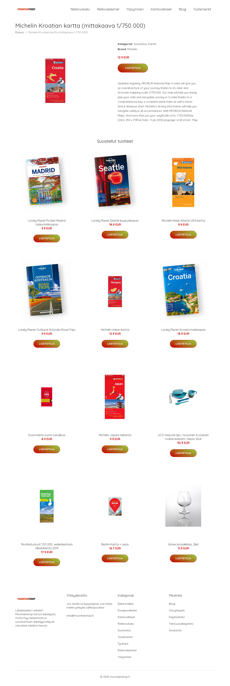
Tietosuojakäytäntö (181, 626)
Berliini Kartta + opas (115, 547)
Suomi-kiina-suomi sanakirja (46, 438)
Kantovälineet (161, 11)
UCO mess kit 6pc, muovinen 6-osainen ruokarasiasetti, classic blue (183, 440)
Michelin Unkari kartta (115, 333)
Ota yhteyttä (177, 613)
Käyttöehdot (177, 620)
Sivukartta (175, 633)
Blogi (182, 11)
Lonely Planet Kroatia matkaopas (183, 333)
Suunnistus (140, 47)
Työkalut (123, 646)
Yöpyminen (135, 11)
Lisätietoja (133, 71)
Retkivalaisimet (108, 11)
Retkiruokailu (80, 11)
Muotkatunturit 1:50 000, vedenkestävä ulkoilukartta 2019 (46, 549)
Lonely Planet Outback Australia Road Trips (46, 333)
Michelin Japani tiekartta (115, 438)
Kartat (152, 47)
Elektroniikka (126, 607)
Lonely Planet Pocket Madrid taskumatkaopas (46, 225)
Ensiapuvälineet (127, 613)
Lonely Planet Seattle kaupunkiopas (115, 223)
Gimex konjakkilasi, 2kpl (183, 547)
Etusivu (19, 35)
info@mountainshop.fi (80, 618)
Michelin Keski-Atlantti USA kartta (183, 223)
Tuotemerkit (202, 11)
